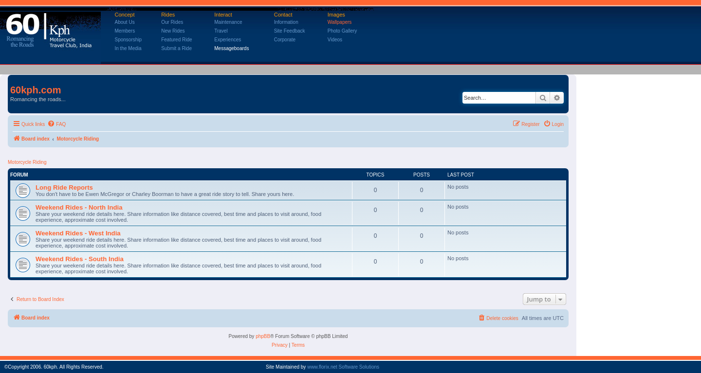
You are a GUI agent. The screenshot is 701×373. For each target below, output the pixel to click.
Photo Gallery (342, 31)
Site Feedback (289, 31)
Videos (335, 39)
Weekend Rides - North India (79, 207)
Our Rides (172, 22)
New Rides (172, 31)
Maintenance (228, 22)
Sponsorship (128, 39)
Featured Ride (176, 39)
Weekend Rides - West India (78, 233)
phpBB (263, 336)
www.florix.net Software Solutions (343, 367)
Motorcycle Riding (27, 162)
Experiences (227, 39)
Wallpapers (340, 22)
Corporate (284, 39)
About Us (125, 22)
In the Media (128, 48)
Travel (220, 31)
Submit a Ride (176, 48)
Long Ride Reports (64, 187)
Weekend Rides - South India (80, 259)
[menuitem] (56, 124)
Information (286, 22)
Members (125, 31)
